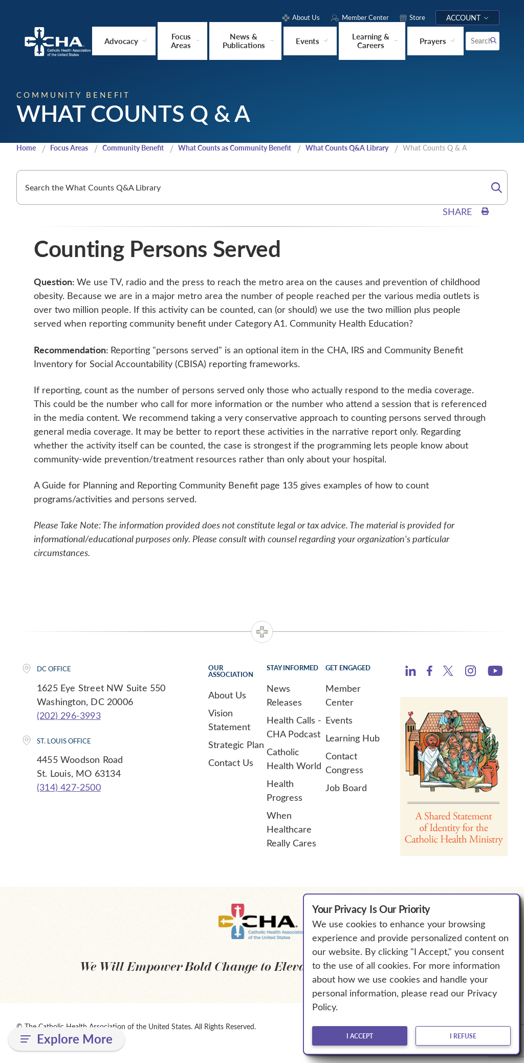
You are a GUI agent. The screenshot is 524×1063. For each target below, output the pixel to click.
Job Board (346, 799)
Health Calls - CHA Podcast (294, 739)
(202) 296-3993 (69, 727)
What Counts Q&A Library (345, 154)
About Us (227, 706)
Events (339, 732)
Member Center (343, 707)
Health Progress (284, 802)
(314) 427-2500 (69, 799)
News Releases (284, 707)
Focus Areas (62, 154)
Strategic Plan (236, 756)
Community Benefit (124, 154)
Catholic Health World (294, 770)
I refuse (463, 1036)
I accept (359, 1036)
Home (27, 154)
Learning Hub (352, 749)
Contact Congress (344, 774)
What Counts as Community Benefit (231, 154)
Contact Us (230, 774)
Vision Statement (229, 731)
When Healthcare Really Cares (291, 841)
